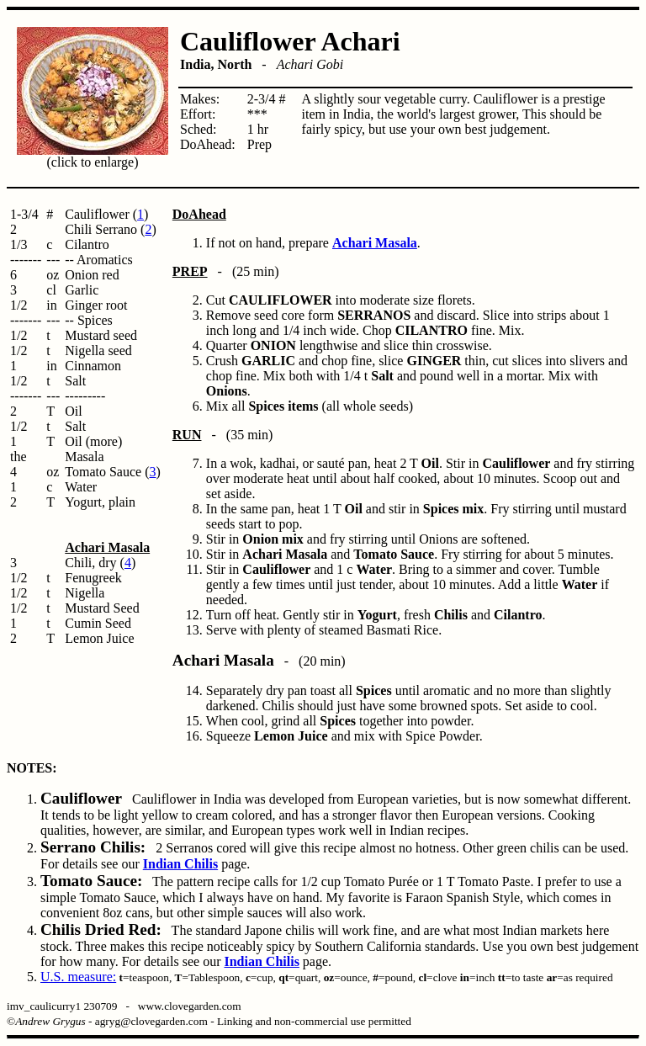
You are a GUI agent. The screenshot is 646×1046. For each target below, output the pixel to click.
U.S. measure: (78, 976)
